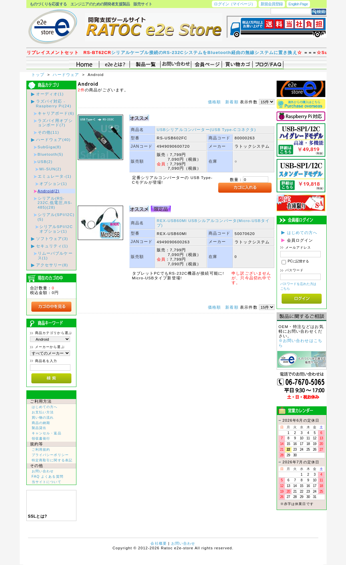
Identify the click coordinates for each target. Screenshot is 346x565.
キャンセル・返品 (46, 433)
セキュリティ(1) (52, 246)
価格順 (214, 102)
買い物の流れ (43, 417)
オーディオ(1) (50, 94)
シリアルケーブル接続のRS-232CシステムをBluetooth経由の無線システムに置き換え (212, 52)
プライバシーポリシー (50, 455)
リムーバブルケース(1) (55, 255)
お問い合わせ (43, 471)
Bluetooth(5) (50, 154)
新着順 (231, 102)
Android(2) (49, 191)
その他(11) (48, 132)
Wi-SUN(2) (50, 169)
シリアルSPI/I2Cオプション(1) (56, 228)
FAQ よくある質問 (47, 476)
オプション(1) (53, 183)
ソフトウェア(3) (52, 238)
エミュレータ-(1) (55, 176)
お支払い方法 (43, 412)
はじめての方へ (45, 407)
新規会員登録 (272, 4)
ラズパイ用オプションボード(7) (55, 122)
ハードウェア (66, 74)
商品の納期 (41, 423)
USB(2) (45, 161)
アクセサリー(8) (52, 265)
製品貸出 (39, 428)
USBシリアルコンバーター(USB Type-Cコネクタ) (206, 129)
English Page (298, 4)
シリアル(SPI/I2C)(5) (56, 216)
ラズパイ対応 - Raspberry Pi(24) (53, 103)
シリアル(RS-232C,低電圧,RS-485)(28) (55, 203)
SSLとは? (37, 516)
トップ (38, 74)
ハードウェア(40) (53, 139)
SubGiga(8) (49, 147)
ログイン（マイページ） (234, 4)
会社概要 (158, 543)
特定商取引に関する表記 (52, 460)
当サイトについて (46, 482)
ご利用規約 (41, 449)
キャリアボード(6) (56, 113)
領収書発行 (41, 438)
